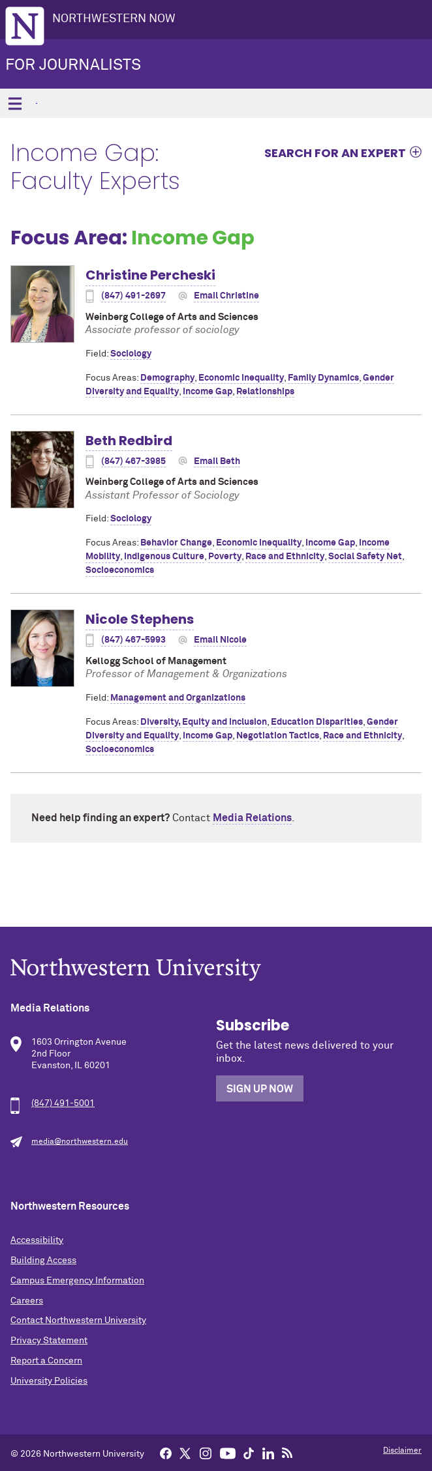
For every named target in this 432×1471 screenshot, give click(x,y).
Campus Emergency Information (77, 1280)
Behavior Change (176, 542)
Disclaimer (402, 1451)
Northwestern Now (114, 19)
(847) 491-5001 (63, 1103)
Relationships (265, 391)
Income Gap (207, 391)
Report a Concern (46, 1360)
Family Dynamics (323, 378)
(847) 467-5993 (133, 640)
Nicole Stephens (139, 619)
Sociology (130, 353)
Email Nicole (220, 640)
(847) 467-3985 (133, 461)
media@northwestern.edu (79, 1142)
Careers (26, 1300)
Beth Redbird (128, 440)
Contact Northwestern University (78, 1320)
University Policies (48, 1381)
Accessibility (36, 1240)
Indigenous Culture (164, 556)
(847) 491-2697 (133, 295)
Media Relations (252, 818)
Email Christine (226, 295)
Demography (167, 378)
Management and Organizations (177, 698)
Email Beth (217, 461)
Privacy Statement (48, 1340)
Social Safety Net (365, 556)
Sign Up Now (259, 1089)
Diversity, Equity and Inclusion (203, 722)
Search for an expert (335, 152)
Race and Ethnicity (284, 556)
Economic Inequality (241, 378)
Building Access (43, 1260)
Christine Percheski (150, 275)
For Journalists (73, 65)
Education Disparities (317, 722)
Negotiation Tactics (277, 735)
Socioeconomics (119, 570)
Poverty (224, 556)
